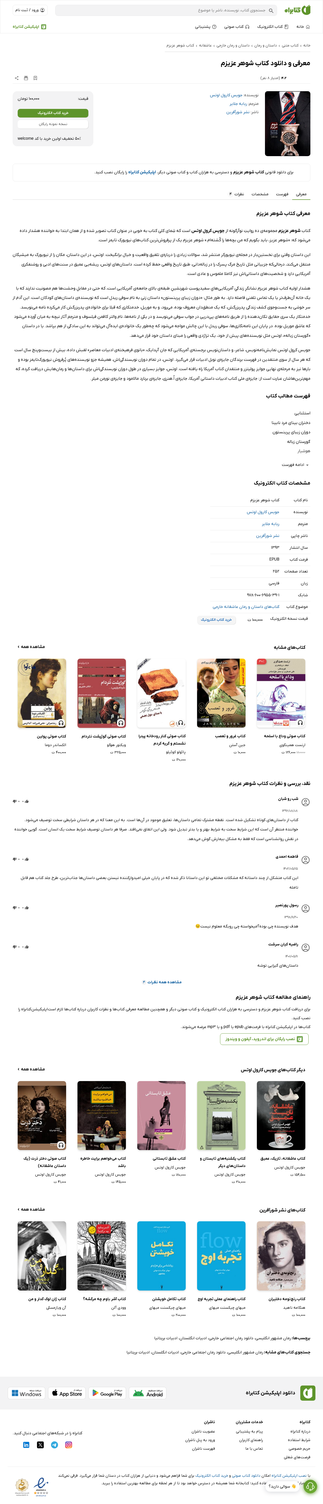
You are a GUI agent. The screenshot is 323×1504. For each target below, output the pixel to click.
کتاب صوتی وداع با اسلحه (284, 736)
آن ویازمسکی (56, 1307)
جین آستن (237, 745)
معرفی (301, 194)
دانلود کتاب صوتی (246, 1475)
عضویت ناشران (203, 1431)
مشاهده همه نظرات (162, 982)
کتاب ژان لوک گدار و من (47, 1299)
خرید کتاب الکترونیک (53, 113)
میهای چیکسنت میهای (227, 1307)
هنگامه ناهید (294, 1307)
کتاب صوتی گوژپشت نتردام (104, 736)
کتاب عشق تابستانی (169, 1158)
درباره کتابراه (300, 1431)
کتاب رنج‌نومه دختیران (286, 1299)
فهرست (282, 194)
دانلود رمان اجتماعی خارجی (231, 1338)
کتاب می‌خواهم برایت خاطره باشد (103, 1162)
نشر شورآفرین (238, 112)
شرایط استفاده (299, 1440)
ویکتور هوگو (116, 745)
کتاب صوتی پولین (51, 736)
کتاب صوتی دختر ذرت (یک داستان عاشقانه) (44, 1162)
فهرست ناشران (203, 1448)
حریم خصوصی (299, 1448)
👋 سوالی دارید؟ (282, 1488)
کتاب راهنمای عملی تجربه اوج (222, 1299)
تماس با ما (254, 1448)
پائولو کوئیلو (176, 752)
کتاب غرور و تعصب (230, 736)
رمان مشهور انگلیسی (273, 1338)
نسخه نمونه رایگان (53, 124)
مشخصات (260, 194)
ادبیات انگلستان (193, 1338)
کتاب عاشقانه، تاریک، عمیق (282, 1158)
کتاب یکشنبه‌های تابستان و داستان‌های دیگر (223, 1162)
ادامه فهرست (296, 465)
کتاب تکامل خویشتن (169, 1299)
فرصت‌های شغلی (297, 1457)
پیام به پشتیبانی (249, 1431)
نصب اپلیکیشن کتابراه (289, 1475)
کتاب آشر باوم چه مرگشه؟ (104, 1299)
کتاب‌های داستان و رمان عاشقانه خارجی (246, 606)
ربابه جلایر (238, 103)
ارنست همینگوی (292, 745)
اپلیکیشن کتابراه (26, 26)
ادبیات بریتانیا (165, 1338)
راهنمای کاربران (251, 1440)
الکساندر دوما (55, 745)
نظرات (236, 194)
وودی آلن (118, 1307)
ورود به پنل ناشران (200, 1440)
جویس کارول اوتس (226, 95)
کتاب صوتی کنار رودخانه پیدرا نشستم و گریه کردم (162, 740)
